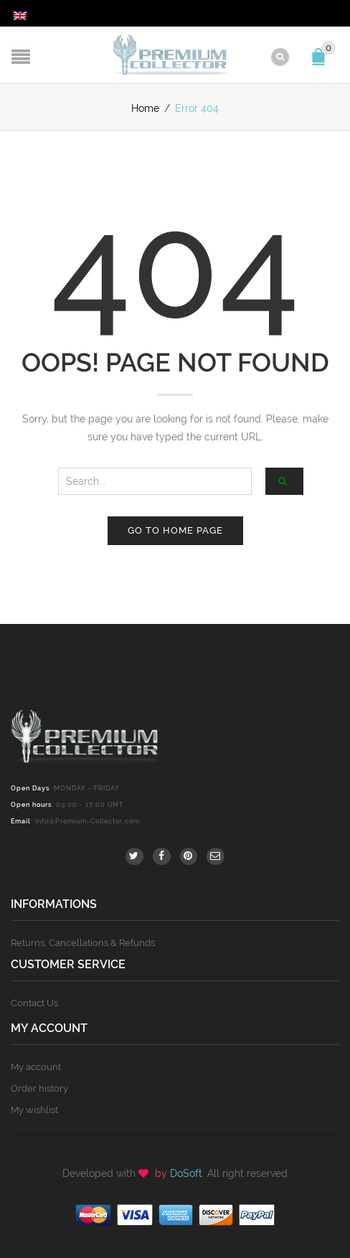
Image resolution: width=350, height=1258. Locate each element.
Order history (39, 1088)
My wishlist (34, 1110)
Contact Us (34, 1003)
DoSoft (186, 1173)
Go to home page (175, 530)
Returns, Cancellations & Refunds (83, 942)
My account (36, 1066)
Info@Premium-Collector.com (87, 821)
